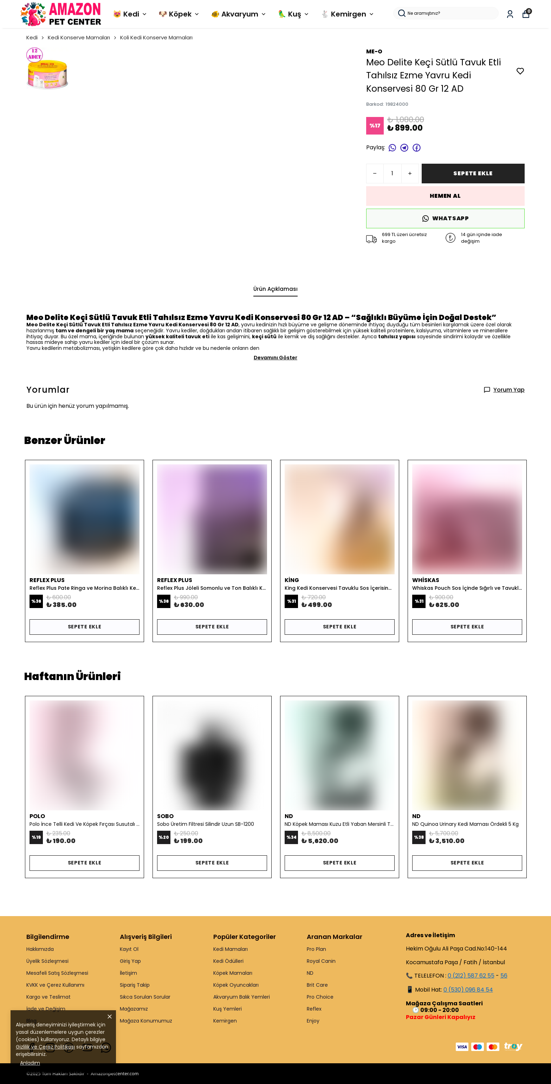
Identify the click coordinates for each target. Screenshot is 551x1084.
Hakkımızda (40, 949)
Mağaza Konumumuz (146, 1020)
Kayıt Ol (129, 949)
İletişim (128, 973)
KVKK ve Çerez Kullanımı (55, 984)
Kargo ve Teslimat (48, 996)
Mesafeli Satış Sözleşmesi (57, 973)
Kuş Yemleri (227, 1008)
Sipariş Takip (135, 984)
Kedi (35, 37)
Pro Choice (320, 996)
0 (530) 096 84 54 (468, 990)
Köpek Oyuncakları (236, 984)
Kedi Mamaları (230, 949)
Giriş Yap (130, 961)
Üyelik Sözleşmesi (47, 961)
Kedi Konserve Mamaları (82, 37)
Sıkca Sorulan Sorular (145, 996)
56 (503, 976)
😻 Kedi (130, 14)
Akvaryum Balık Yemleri (241, 996)
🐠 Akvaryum (239, 14)
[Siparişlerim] (510, 14)
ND (310, 973)
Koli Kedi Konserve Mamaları (156, 37)
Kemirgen (225, 1020)
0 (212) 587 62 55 (471, 976)
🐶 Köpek (179, 14)
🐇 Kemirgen (347, 14)
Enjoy (313, 1020)
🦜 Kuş (294, 14)
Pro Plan (316, 949)
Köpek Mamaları (232, 973)
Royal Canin (321, 961)
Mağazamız (134, 1008)
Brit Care (317, 984)
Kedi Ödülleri (228, 961)
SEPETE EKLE (473, 173)
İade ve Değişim (45, 1008)
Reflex (314, 1008)
